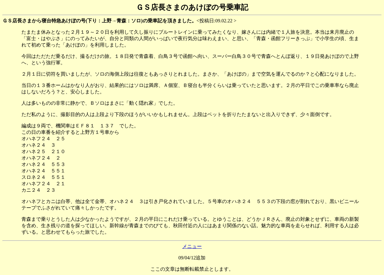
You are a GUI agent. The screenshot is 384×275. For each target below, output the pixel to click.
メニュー (192, 246)
